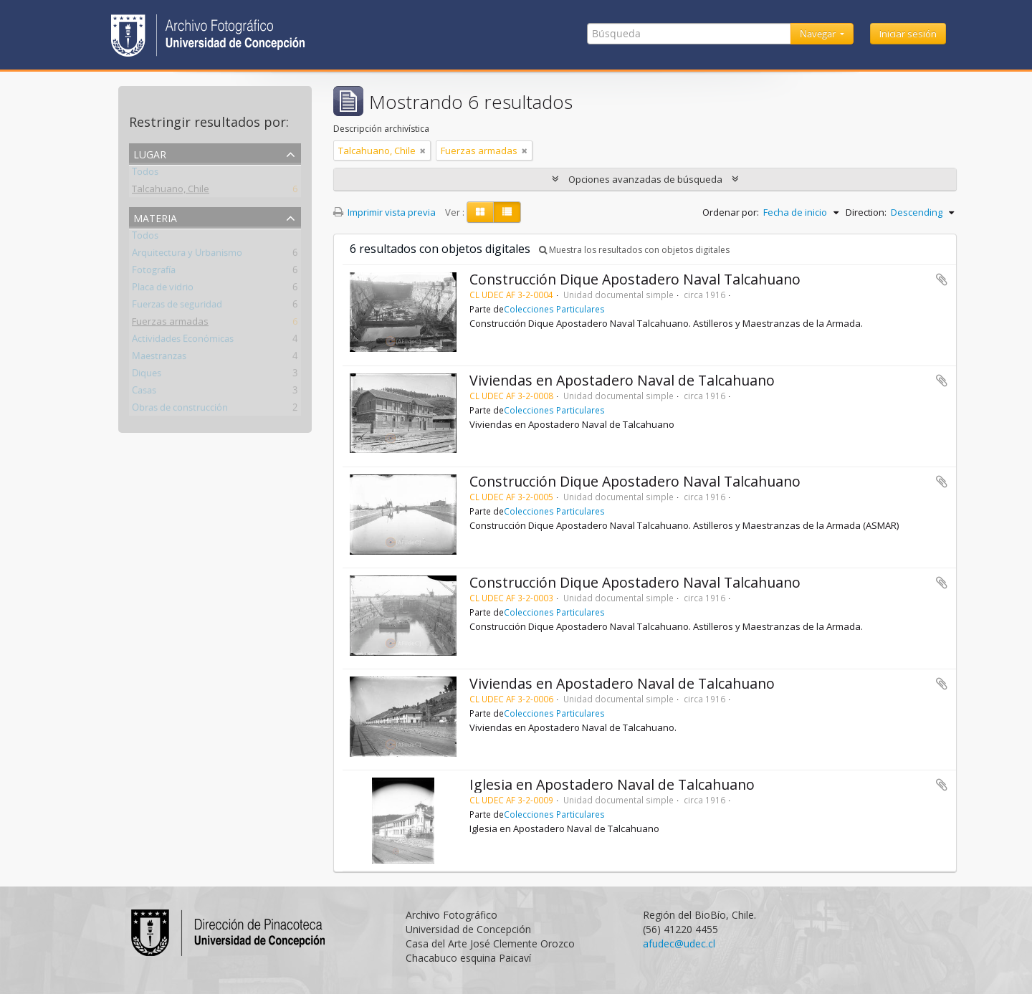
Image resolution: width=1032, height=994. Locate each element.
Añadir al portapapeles (942, 279)
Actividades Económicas (183, 341)
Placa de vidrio (163, 289)
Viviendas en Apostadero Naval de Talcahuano (622, 380)
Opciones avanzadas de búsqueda (645, 179)
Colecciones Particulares (554, 309)
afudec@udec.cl (679, 943)
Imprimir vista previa (384, 212)
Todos (145, 174)
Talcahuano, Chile (170, 191)
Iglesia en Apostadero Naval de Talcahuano (612, 784)
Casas (144, 392)
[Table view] (507, 212)
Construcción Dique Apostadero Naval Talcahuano (635, 279)
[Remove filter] (423, 150)
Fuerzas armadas (170, 323)
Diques (146, 375)
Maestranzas (159, 358)
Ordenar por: (730, 212)
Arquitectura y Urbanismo (187, 255)
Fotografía (154, 272)
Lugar (149, 153)
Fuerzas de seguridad (177, 306)
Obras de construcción (180, 409)
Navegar (819, 33)
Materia (155, 216)
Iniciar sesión (908, 33)
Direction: (866, 212)
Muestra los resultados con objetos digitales (634, 250)
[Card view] (480, 212)
